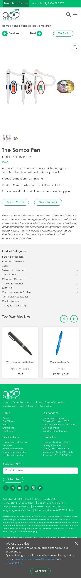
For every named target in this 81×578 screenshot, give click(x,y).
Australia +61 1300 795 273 (17, 499)
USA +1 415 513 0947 (45, 499)
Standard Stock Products (55, 431)
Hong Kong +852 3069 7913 (17, 511)
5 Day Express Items (13, 257)
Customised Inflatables (15, 442)
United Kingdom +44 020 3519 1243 (54, 510)
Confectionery (10, 301)
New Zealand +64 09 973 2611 (19, 503)
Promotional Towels (13, 449)
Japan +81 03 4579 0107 (51, 503)
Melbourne (48, 452)
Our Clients (8, 421)
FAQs (21, 406)
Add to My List (15, 202)
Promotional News (22, 402)
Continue (40, 571)
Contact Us (46, 406)
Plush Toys (8, 446)
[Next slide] (74, 319)
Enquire (32, 406)
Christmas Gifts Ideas (14, 279)
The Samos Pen (41, 26)
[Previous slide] (64, 319)
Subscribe (13, 479)
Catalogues (9, 406)
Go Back (63, 33)
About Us (7, 418)
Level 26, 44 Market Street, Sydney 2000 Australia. (57, 444)
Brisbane (47, 455)
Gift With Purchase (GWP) (56, 421)
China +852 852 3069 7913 (47, 507)
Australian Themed (13, 262)
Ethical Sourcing (51, 428)
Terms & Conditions (44, 559)
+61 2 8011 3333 (60, 449)
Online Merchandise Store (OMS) (60, 425)
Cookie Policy (14, 563)
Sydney (46, 449)
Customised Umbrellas (14, 452)
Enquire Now (9, 428)
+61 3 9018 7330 (64, 452)
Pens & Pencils (21, 26)
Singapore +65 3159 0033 (16, 507)
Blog (38, 402)
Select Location (13, 3)
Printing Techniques (55, 402)
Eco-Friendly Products (14, 455)
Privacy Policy (22, 559)
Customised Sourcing (54, 418)
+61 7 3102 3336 (62, 455)
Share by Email (48, 202)
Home (6, 26)
